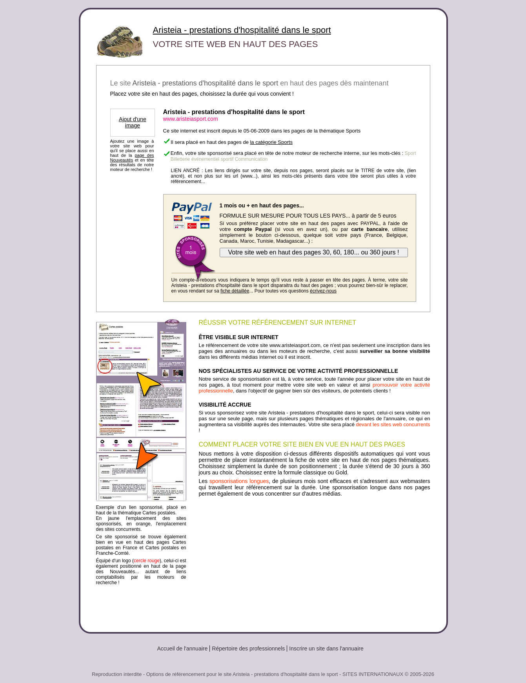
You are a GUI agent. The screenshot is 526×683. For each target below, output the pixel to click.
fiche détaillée (234, 291)
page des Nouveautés (132, 157)
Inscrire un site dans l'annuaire (326, 648)
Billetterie (180, 159)
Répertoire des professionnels (248, 648)
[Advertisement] (314, 561)
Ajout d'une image (132, 122)
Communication (251, 159)
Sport (410, 153)
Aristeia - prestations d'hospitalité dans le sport (242, 30)
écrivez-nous (323, 291)
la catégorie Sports (271, 142)
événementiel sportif (212, 159)
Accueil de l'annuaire (182, 648)
